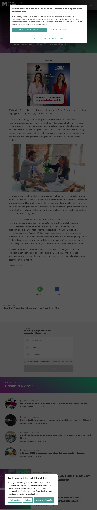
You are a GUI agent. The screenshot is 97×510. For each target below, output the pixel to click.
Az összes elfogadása (44, 500)
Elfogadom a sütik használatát (29, 30)
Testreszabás (15, 500)
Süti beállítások (58, 30)
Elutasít (28, 500)
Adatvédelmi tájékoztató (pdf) (48, 39)
